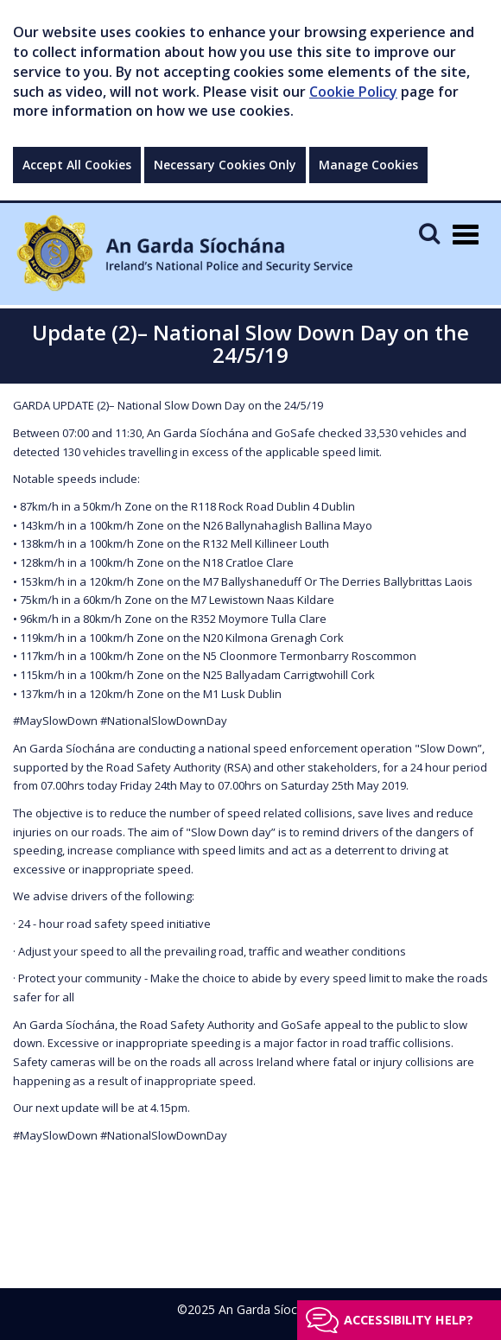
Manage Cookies (368, 164)
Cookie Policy (353, 91)
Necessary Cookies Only (225, 164)
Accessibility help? (408, 1319)
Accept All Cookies (76, 164)
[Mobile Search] (429, 232)
